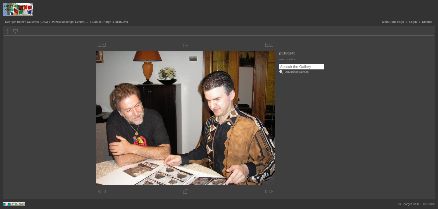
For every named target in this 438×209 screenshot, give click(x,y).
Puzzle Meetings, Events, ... (70, 21)
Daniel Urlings (101, 21)
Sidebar (427, 21)
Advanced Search (297, 71)
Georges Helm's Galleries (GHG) (26, 21)
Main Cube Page (393, 21)
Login (413, 21)
